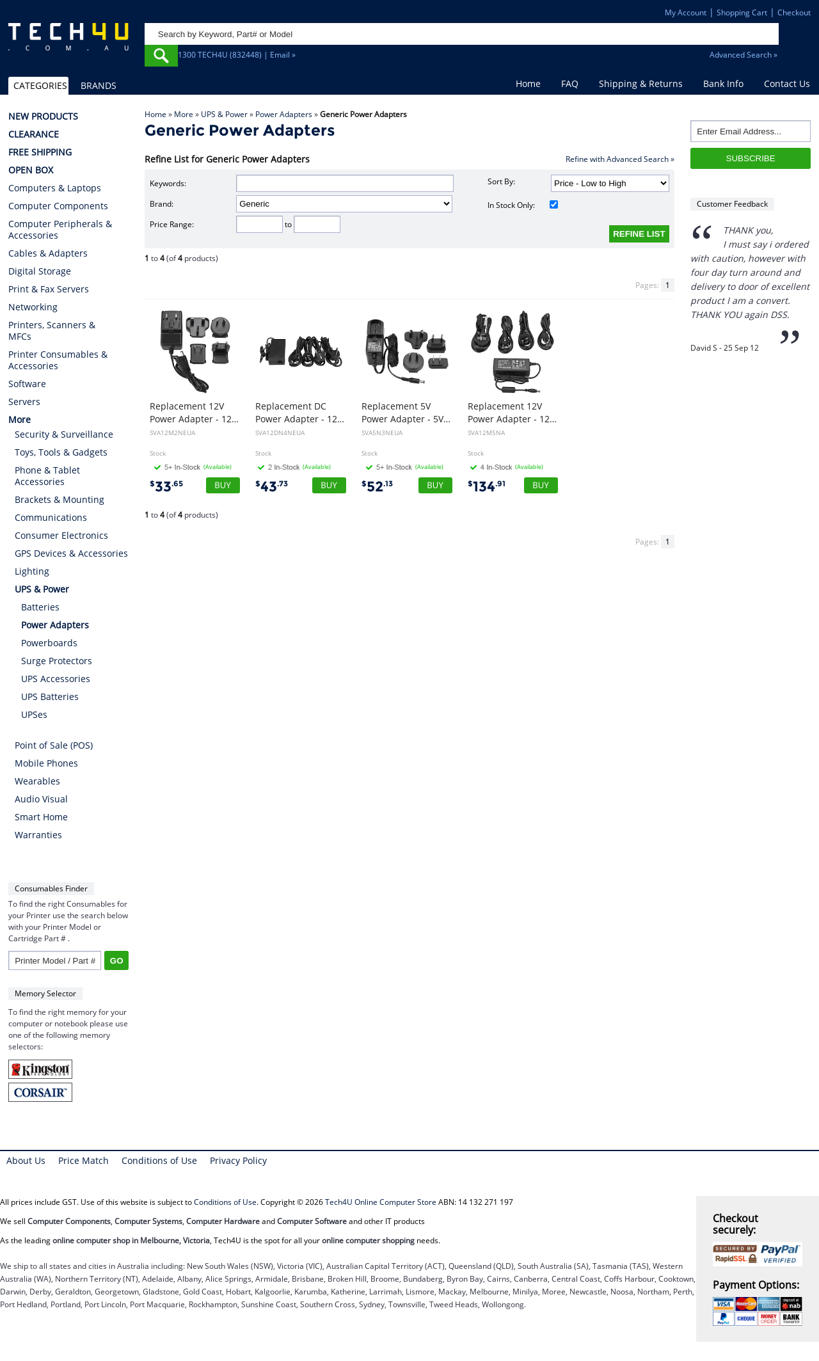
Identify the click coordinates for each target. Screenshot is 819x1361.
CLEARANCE (33, 134)
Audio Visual (41, 799)
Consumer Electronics (61, 535)
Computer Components (58, 206)
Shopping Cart (742, 12)
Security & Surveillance (64, 434)
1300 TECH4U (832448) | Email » (237, 54)
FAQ (569, 83)
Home (528, 83)
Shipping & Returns (641, 83)
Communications (51, 517)
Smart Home (41, 817)
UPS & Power (224, 114)
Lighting (32, 571)
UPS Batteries (50, 696)
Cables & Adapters (48, 253)
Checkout (794, 12)
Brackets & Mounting (59, 499)
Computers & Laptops (54, 188)
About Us (25, 1160)
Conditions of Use (159, 1160)
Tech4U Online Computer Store (380, 1202)
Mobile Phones (46, 763)
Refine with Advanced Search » (620, 159)
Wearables (37, 781)
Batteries (40, 607)
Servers (24, 402)
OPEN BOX (30, 170)
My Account (685, 12)
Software (27, 384)
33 (166, 486)
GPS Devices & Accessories (71, 553)
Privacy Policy (238, 1160)
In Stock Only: (523, 205)
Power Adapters (283, 114)
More (183, 114)
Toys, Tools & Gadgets (61, 452)
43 (271, 486)
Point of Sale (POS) (54, 745)
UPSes (34, 714)
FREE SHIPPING (40, 152)
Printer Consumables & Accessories (57, 360)
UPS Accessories (55, 679)
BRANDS (98, 85)
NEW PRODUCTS (43, 116)
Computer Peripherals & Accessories (60, 229)
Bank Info (723, 83)
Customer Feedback (732, 203)
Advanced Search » (743, 54)
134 (486, 486)
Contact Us (787, 83)
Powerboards (49, 643)
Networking (33, 307)
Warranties (38, 835)
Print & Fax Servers (48, 289)
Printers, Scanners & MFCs (51, 330)
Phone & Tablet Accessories (47, 476)
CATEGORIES (40, 85)
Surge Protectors (56, 661)
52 (377, 486)
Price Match (83, 1160)
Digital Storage (39, 271)
